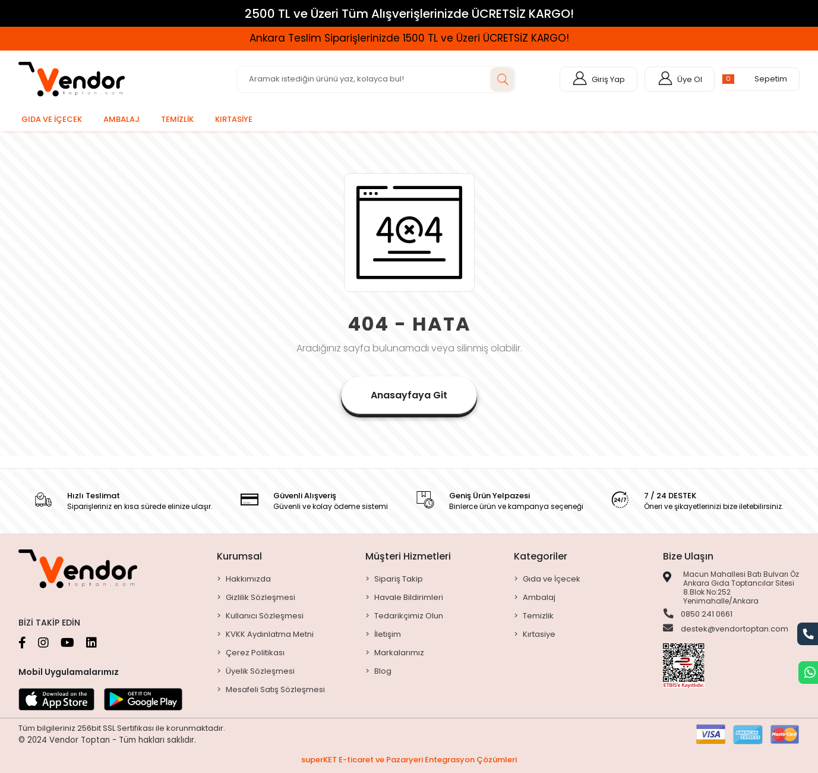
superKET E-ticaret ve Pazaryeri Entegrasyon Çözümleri (409, 759)
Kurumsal (239, 556)
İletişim (387, 634)
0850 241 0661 (697, 614)
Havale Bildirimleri (408, 597)
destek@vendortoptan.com (725, 630)
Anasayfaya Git (409, 395)
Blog (382, 671)
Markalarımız (399, 652)
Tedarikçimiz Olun (408, 615)
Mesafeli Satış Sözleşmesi (275, 689)
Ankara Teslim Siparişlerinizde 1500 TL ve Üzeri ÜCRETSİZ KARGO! (409, 38)
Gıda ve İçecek (551, 579)
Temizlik (538, 615)
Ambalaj (539, 597)
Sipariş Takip (398, 579)
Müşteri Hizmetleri (408, 556)
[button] (761, 79)
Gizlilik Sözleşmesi (260, 597)
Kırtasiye (539, 634)
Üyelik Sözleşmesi (260, 671)
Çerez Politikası (255, 652)
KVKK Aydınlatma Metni (270, 634)
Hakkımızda (248, 579)
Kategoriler (540, 556)
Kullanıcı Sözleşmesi (265, 615)
